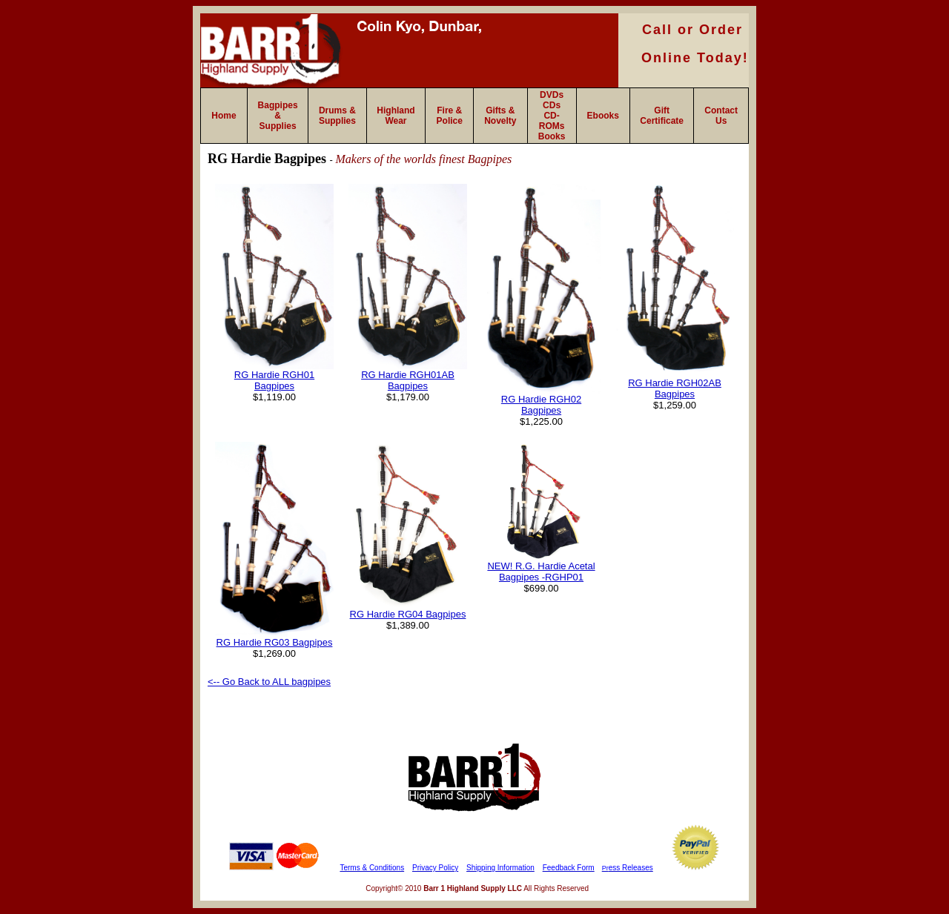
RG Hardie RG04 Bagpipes (408, 614)
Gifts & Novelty (500, 115)
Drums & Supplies (337, 115)
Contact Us (721, 115)
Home (223, 115)
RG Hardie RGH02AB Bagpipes (674, 388)
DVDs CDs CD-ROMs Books (552, 116)
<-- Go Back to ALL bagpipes (269, 681)
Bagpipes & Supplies (278, 115)
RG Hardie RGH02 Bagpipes (541, 405)
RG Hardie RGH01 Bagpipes (274, 380)
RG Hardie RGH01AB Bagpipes (407, 380)
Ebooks (603, 115)
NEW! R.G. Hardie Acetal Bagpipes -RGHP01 (541, 571)
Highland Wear (395, 115)
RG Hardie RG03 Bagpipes (274, 642)
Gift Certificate (662, 115)
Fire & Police (450, 115)
